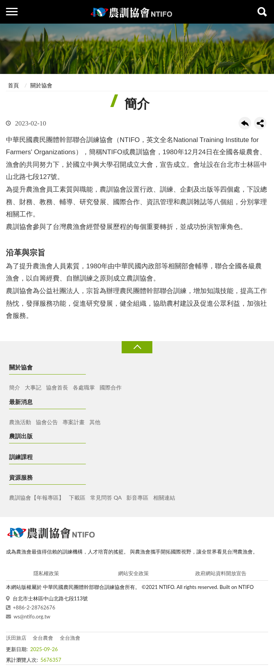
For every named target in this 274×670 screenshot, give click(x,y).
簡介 (14, 387)
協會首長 (57, 387)
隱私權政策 (46, 573)
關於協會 (41, 85)
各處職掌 (84, 387)
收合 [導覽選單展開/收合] (137, 347)
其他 (94, 422)
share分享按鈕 (260, 123)
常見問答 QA (106, 497)
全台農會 (43, 638)
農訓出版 (21, 435)
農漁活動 (20, 422)
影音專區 (137, 497)
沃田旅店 (16, 638)
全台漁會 (70, 638)
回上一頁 (245, 123)
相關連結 (164, 497)
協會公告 (47, 422)
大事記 (33, 387)
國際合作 (111, 387)
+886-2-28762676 (34, 607)
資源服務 (21, 477)
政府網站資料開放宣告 (220, 573)
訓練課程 (21, 456)
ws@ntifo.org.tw (32, 616)
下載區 (77, 497)
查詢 (262, 12)
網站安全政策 (133, 573)
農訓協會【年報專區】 (36, 497)
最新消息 (21, 401)
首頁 (13, 85)
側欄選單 (12, 11)
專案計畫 (74, 422)
